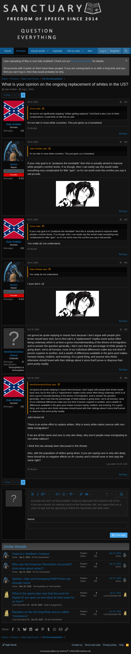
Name (30, 519)
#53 (125, 219)
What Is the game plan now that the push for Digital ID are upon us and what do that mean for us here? (43, 597)
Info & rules (73, 50)
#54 (125, 263)
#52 (125, 142)
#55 (125, 329)
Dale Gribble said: (38, 148)
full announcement (81, 61)
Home (7, 50)
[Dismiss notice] (126, 61)
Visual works (38, 50)
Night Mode (9, 644)
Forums (21, 50)
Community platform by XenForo (65, 651)
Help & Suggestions (53, 605)
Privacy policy (110, 644)
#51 (125, 102)
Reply (124, 133)
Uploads (57, 50)
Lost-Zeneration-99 (20, 605)
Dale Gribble (11, 89)
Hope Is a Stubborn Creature (30, 553)
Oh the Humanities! (40, 557)
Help (121, 644)
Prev (8, 95)
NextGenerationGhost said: (43, 384)
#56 (125, 378)
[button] (47, 51)
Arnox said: (35, 108)
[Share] (120, 102)
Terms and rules (92, 644)
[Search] (126, 51)
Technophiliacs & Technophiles (47, 586)
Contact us (77, 644)
